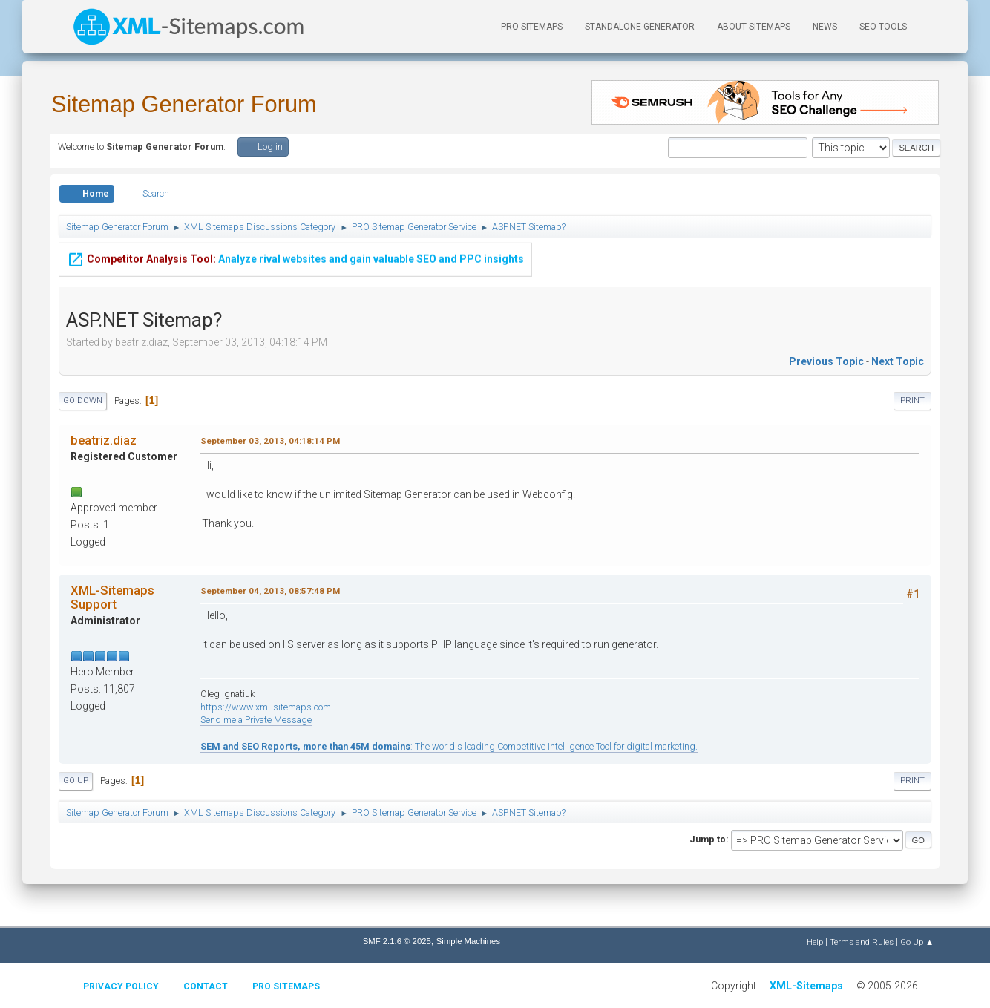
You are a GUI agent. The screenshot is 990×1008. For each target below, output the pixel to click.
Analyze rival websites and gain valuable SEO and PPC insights (295, 249)
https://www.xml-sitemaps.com (265, 707)
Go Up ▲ (917, 942)
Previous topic (826, 361)
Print (912, 400)
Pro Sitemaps (286, 986)
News (825, 27)
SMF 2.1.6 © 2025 (397, 941)
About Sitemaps (753, 27)
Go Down (82, 400)
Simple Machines (468, 941)
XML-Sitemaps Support (112, 597)
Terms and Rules (862, 942)
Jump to (707, 839)
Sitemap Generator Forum (184, 104)
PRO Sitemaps (532, 27)
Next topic (897, 361)
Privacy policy (121, 986)
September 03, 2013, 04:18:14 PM (270, 441)
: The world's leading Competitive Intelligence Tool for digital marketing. (449, 746)
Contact (205, 986)
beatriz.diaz (104, 440)
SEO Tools (883, 27)
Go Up (75, 780)
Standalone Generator (640, 27)
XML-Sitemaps (806, 986)
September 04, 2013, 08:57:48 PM (270, 591)
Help (815, 942)
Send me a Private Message (256, 719)
